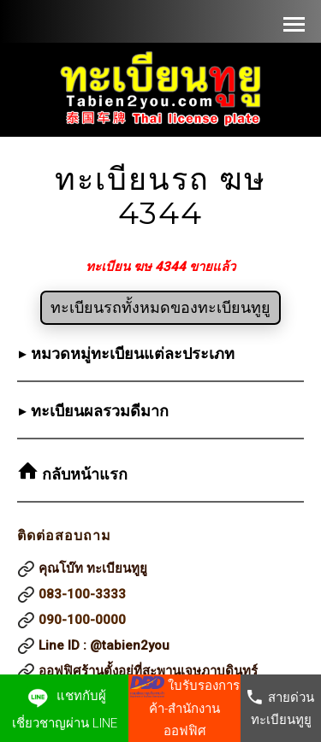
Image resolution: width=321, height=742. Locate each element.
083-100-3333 (82, 594)
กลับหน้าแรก (83, 474)
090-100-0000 (82, 619)
